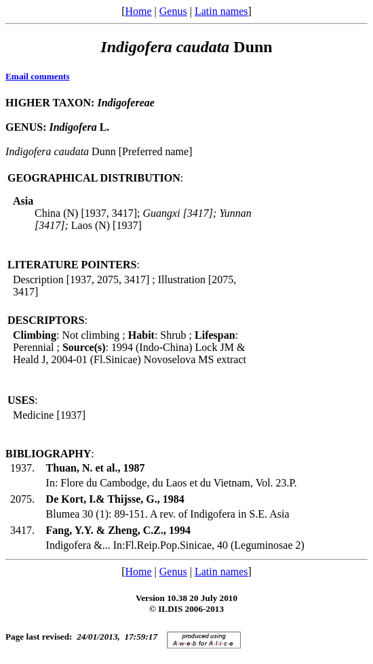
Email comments (37, 76)
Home (138, 11)
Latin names (221, 11)
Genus (173, 11)
